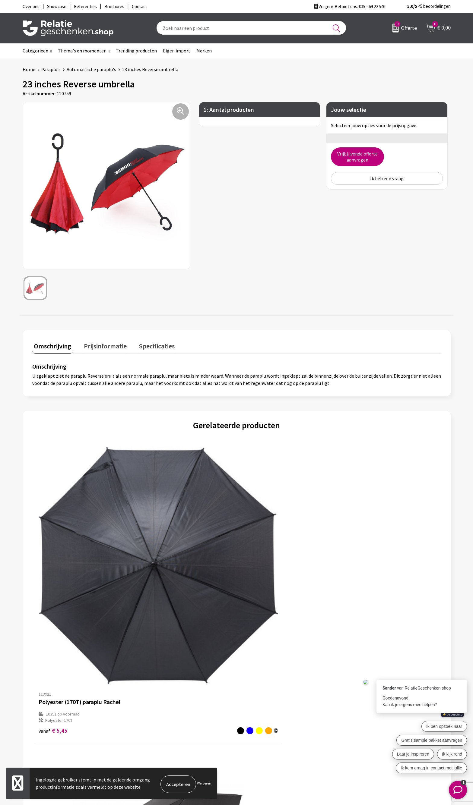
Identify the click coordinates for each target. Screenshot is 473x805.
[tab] (51, 345)
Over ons (147, 693)
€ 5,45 (53, 579)
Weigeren (204, 784)
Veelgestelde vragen (159, 712)
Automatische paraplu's (91, 69)
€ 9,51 (155, 579)
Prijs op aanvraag (367, 563)
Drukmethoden (153, 722)
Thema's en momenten (82, 51)
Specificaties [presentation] (148, 344)
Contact (252, 693)
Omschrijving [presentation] (51, 344)
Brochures (254, 712)
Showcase (254, 703)
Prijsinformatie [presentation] (100, 344)
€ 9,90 (257, 579)
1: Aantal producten (229, 109)
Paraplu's (51, 69)
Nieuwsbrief (150, 703)
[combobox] (251, 28)
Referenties (256, 722)
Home (29, 69)
